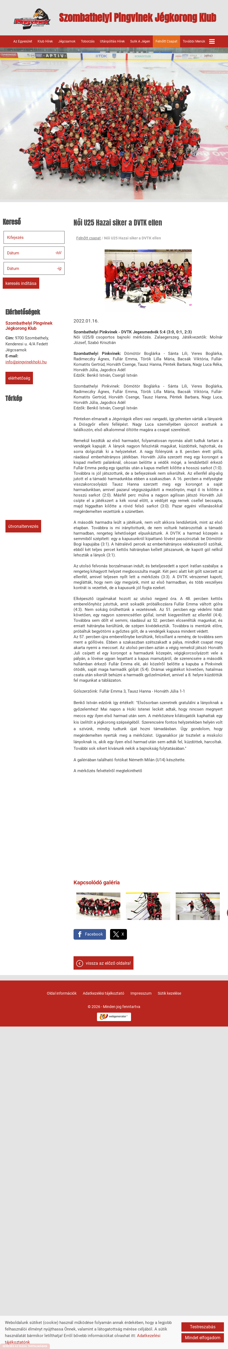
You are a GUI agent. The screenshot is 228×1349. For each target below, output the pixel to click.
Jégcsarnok (66, 41)
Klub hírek (45, 41)
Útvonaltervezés (23, 526)
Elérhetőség (19, 378)
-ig (59, 268)
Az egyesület (22, 41)
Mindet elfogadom (202, 1337)
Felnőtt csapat (166, 41)
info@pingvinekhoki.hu (26, 362)
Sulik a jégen (140, 41)
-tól (58, 252)
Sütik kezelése (169, 993)
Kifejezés (15, 237)
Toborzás (88, 41)
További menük (199, 41)
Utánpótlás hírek (112, 41)
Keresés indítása (21, 283)
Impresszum (140, 993)
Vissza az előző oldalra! (108, 963)
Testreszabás (202, 1326)
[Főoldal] (32, 19)
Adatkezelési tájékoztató (103, 993)
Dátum (13, 253)
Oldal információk (62, 993)
